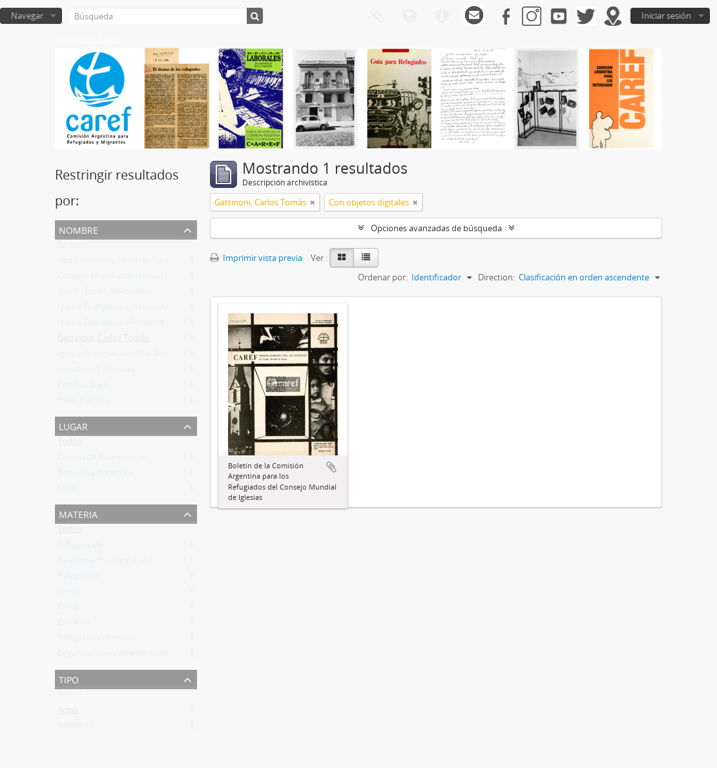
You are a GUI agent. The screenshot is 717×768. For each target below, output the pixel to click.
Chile (66, 490)
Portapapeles (377, 16)
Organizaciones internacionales (117, 655)
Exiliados (74, 624)
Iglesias (71, 593)
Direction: (496, 277)
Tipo (69, 678)
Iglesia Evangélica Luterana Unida (121, 309)
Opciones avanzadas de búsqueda (436, 228)
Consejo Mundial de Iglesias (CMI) (121, 278)
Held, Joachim (83, 402)
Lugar (73, 425)
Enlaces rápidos (442, 16)
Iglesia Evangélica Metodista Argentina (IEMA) (144, 325)
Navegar (27, 15)
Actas (67, 712)
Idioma (409, 16)
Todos (69, 247)
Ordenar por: (383, 277)
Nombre (78, 229)
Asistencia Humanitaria (101, 562)
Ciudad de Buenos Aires (102, 459)
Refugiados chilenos (95, 640)
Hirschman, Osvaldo (96, 371)
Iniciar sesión (666, 15)
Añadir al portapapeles (331, 467)
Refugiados (78, 578)
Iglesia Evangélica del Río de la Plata (124, 356)
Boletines (75, 728)
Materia (78, 513)
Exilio (67, 609)
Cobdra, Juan (82, 387)
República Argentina (95, 475)
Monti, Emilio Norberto (101, 294)
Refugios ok (79, 547)
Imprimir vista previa (256, 258)
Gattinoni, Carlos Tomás (103, 340)
